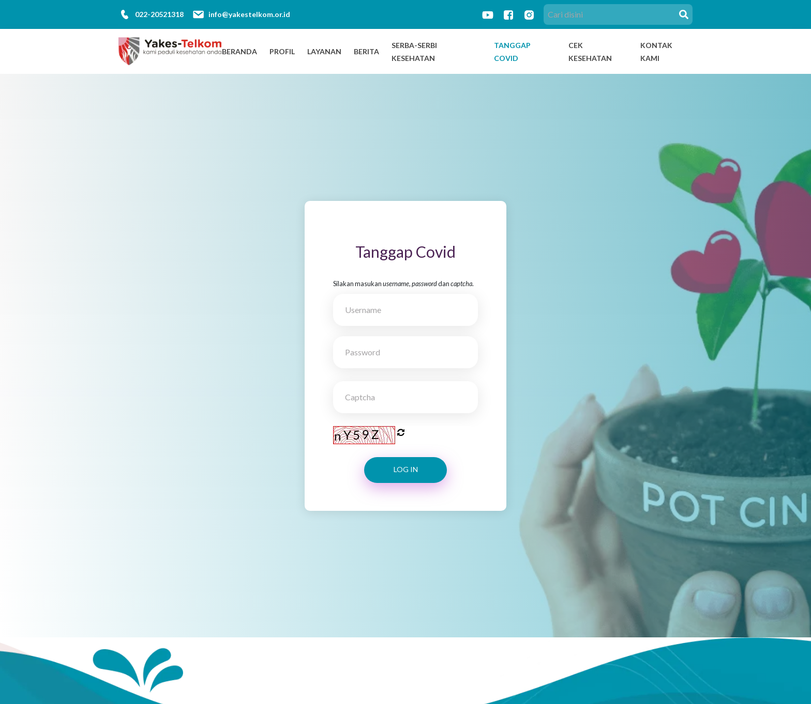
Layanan (324, 51)
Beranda (239, 51)
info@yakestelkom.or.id (249, 14)
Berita (366, 51)
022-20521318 (159, 14)
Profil (282, 51)
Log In (406, 469)
